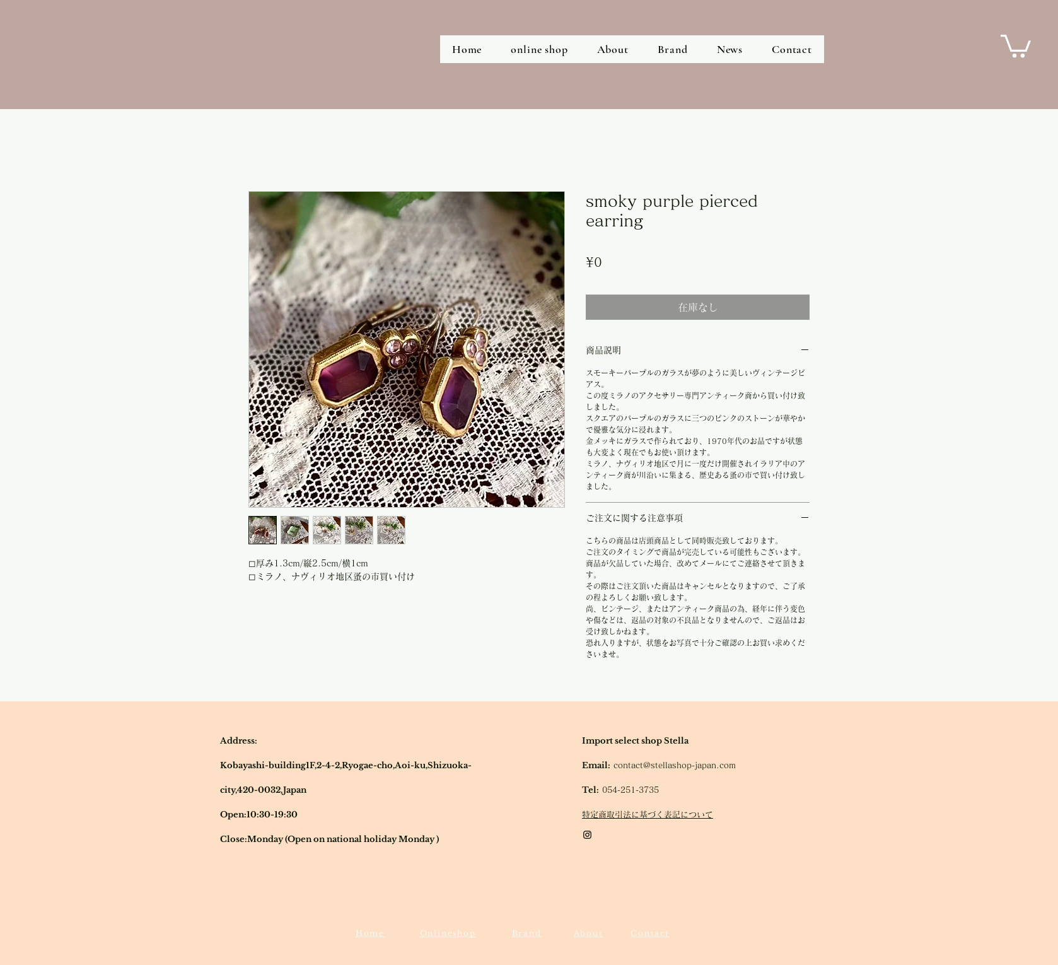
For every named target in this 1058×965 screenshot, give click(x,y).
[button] (1016, 44)
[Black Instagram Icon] (587, 834)
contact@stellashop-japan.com (674, 765)
